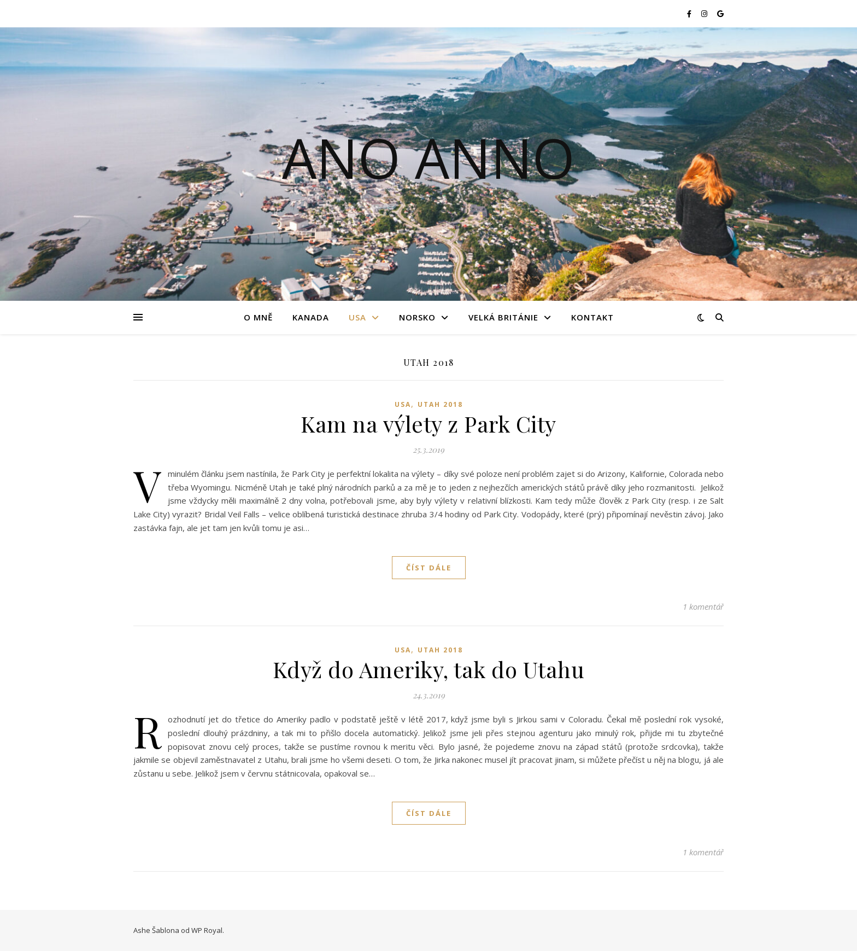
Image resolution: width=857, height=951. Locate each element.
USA (357, 317)
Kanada (310, 317)
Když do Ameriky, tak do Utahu (429, 669)
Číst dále (428, 568)
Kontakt (592, 317)
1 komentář (703, 606)
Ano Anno (428, 157)
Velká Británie (503, 317)
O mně (258, 317)
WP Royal (206, 930)
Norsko (417, 317)
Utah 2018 (440, 404)
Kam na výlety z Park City (428, 423)
